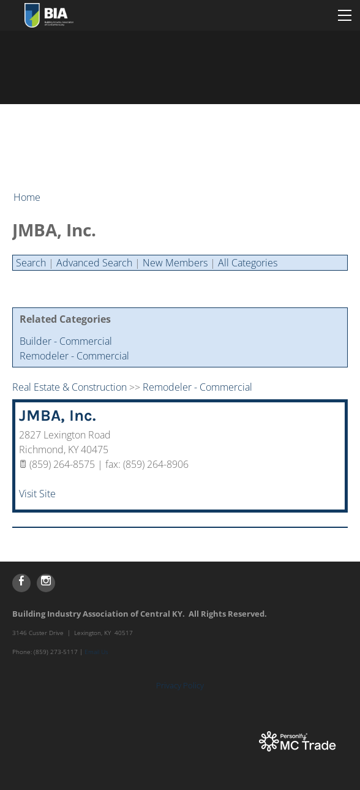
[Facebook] (21, 583)
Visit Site (37, 493)
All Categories (247, 262)
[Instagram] (46, 583)
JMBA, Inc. (57, 415)
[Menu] (344, 15)
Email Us (96, 651)
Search (31, 262)
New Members (175, 262)
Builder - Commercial (66, 341)
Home (26, 197)
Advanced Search (94, 262)
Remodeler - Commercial (74, 356)
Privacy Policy (180, 685)
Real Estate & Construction (69, 387)
